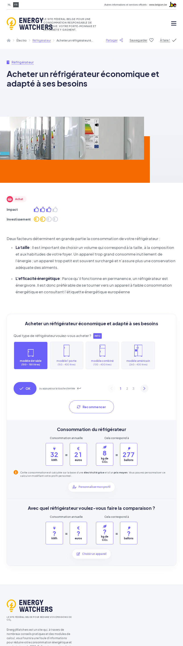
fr (16, 4)
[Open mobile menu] (174, 23)
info (97, 334)
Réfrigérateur (42, 39)
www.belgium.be (158, 5)
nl (9, 4)
